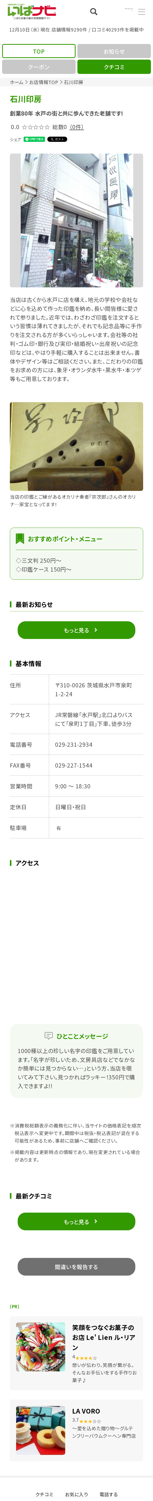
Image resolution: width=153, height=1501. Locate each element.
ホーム (17, 82)
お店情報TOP (43, 82)
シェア (16, 139)
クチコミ (44, 1494)
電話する (108, 1494)
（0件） (76, 127)
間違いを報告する (76, 1267)
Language (121, 11)
